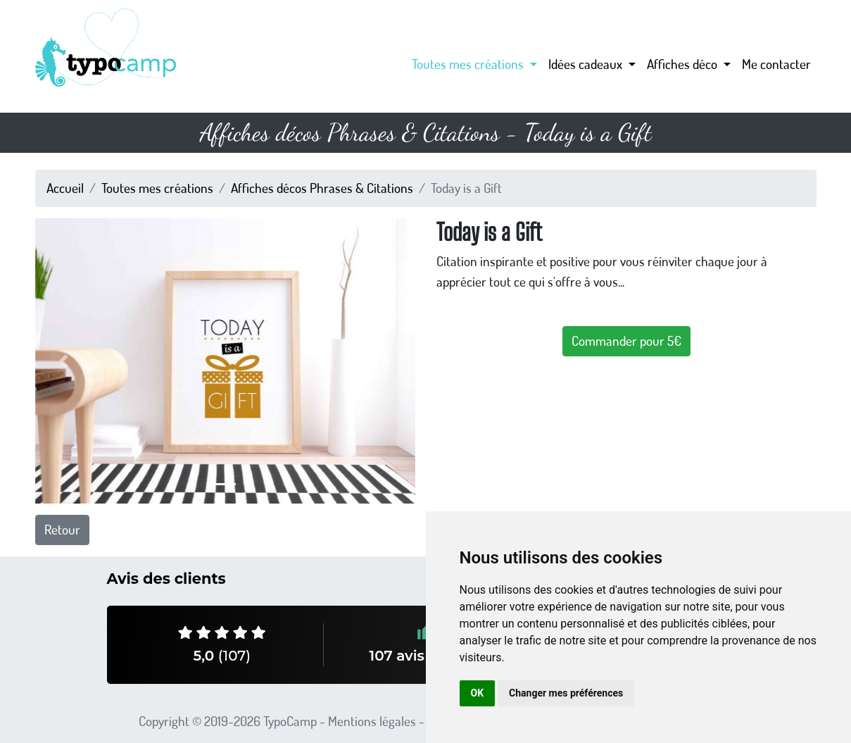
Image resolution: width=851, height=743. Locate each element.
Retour (62, 529)
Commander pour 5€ (626, 340)
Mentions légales (372, 721)
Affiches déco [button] (683, 64)
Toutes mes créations (157, 187)
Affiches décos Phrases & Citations (322, 187)
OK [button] (477, 693)
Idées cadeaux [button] (586, 64)
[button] (63, 361)
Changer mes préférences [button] (566, 693)
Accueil (65, 187)
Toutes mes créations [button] (469, 64)
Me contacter (776, 64)
